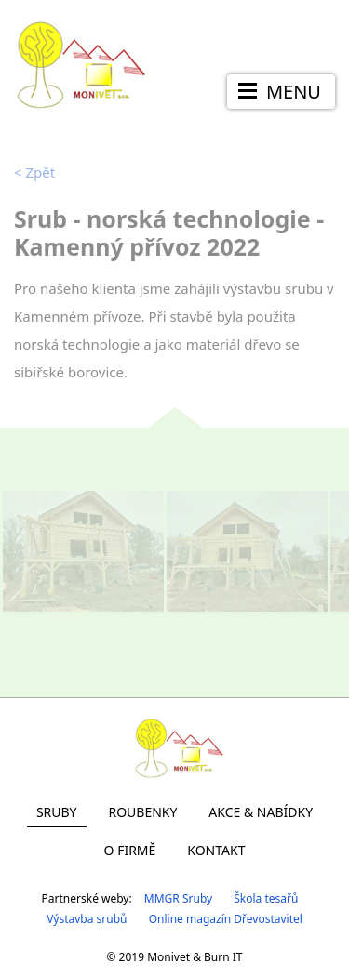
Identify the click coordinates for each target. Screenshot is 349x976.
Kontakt (216, 850)
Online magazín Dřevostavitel (225, 919)
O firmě (130, 850)
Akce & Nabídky (260, 812)
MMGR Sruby (178, 898)
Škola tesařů (266, 898)
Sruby (56, 812)
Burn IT (223, 957)
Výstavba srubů (87, 919)
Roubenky (142, 812)
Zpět (34, 172)
